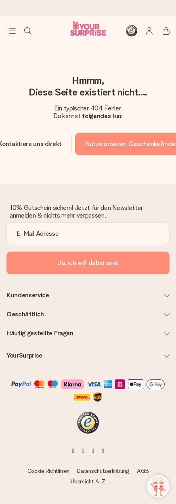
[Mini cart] (161, 31)
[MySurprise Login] (145, 31)
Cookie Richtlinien (48, 471)
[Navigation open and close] (12, 31)
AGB (143, 471)
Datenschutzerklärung (103, 471)
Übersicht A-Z (88, 481)
